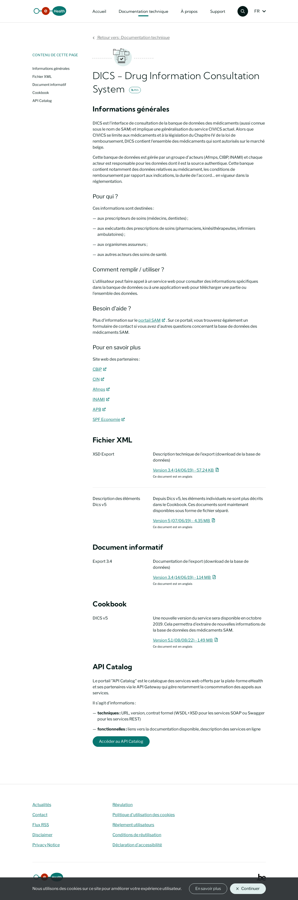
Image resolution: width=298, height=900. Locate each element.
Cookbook (40, 92)
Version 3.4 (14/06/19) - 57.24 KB (186, 470)
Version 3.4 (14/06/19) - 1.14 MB (185, 577)
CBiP (100, 369)
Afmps (102, 389)
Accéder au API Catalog (121, 741)
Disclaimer (42, 834)
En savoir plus (208, 888)
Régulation (122, 804)
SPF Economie (109, 419)
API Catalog (42, 100)
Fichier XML (42, 76)
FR (257, 11)
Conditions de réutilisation (136, 834)
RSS (135, 90)
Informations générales (51, 68)
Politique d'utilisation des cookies (143, 814)
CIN (99, 379)
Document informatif (49, 84)
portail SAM (152, 320)
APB (100, 409)
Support (217, 11)
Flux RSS (40, 824)
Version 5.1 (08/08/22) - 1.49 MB (186, 640)
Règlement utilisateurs (133, 824)
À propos (189, 11)
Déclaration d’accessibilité (137, 844)
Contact (39, 814)
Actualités (41, 804)
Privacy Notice (46, 844)
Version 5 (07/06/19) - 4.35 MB (184, 520)
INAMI (101, 399)
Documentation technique (143, 11)
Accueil (99, 11)
